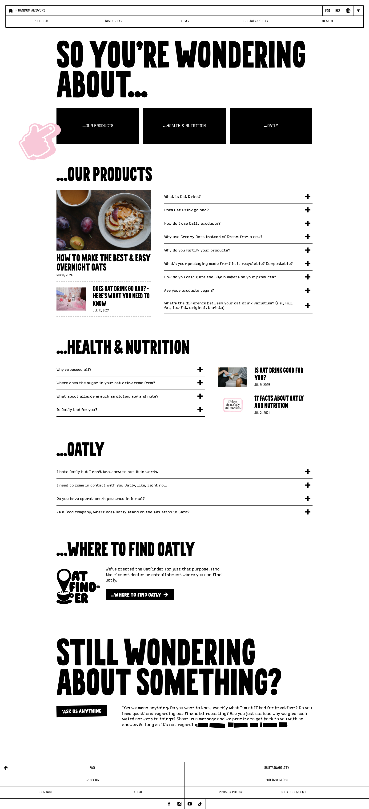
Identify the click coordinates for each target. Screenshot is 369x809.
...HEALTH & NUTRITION (184, 126)
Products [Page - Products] (41, 21)
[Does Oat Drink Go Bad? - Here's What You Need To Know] (103, 299)
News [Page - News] (184, 21)
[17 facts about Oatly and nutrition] (265, 405)
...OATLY (271, 126)
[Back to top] (6, 768)
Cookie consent (293, 792)
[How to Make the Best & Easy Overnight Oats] (103, 233)
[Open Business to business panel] (338, 11)
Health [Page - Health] (327, 21)
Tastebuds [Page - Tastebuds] (113, 21)
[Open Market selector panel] (348, 11)
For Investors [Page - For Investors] (276, 780)
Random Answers (31, 10)
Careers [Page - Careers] (92, 780)
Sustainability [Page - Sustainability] (256, 21)
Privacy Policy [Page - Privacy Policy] (231, 792)
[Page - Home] (10, 10)
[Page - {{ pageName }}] (327, 11)
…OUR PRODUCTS (97, 126)
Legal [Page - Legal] (138, 792)
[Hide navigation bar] (358, 11)
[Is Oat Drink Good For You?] (265, 377)
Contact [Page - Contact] (46, 792)
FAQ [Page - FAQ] (92, 768)
